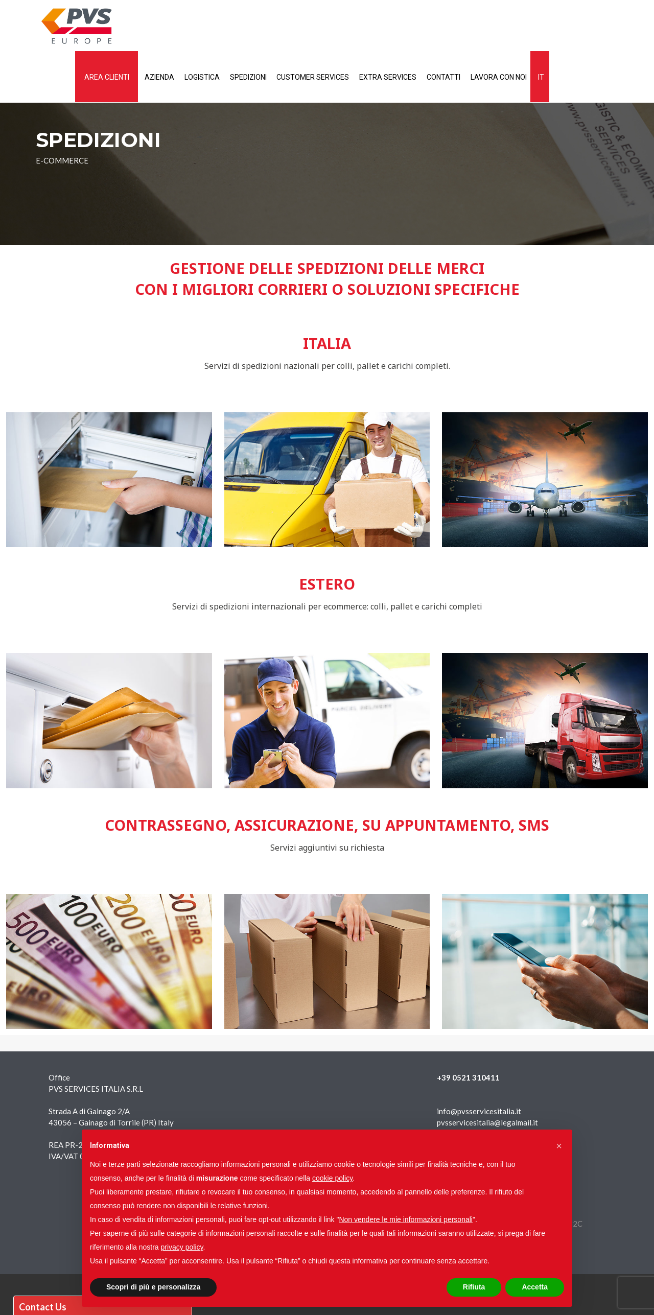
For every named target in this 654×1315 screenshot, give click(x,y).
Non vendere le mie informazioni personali (405, 1219)
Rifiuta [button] (474, 1287)
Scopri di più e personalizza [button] (153, 1287)
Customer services (404, 26)
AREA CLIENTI (188, 26)
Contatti (540, 26)
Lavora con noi (598, 26)
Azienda (243, 26)
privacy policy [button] (182, 1247)
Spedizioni (337, 26)
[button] (559, 1146)
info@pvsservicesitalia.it (479, 1111)
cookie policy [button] (332, 1178)
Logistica (288, 26)
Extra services (482, 26)
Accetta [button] (535, 1287)
